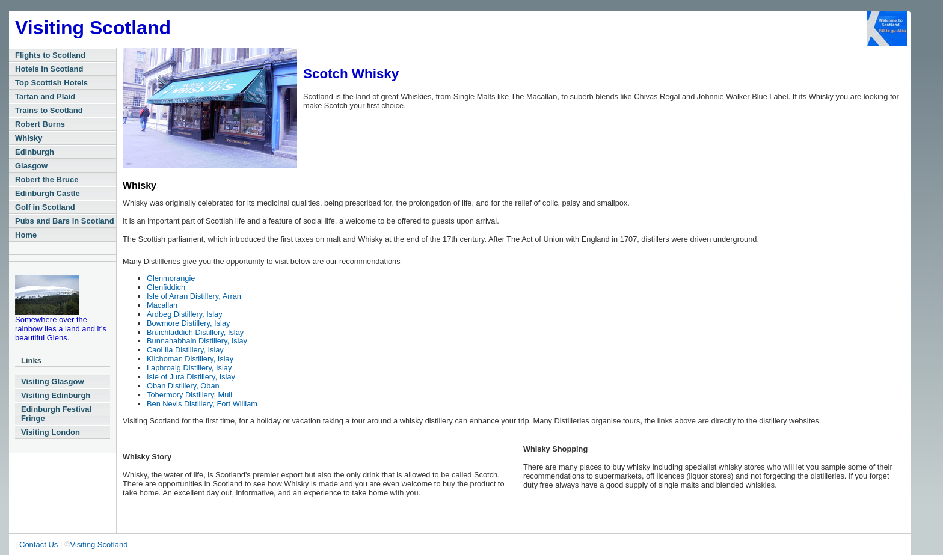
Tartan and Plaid (45, 96)
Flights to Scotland (50, 55)
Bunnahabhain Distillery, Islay (197, 340)
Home (26, 234)
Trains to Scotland (49, 110)
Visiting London (50, 432)
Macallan (162, 305)
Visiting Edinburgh (55, 395)
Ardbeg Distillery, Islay (185, 314)
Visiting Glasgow (52, 381)
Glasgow (31, 165)
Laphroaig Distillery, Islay (189, 367)
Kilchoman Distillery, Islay (190, 358)
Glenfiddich (166, 287)
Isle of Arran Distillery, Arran (194, 296)
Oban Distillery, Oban (183, 385)
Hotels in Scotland (49, 68)
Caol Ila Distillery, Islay (185, 349)
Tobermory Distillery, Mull (189, 394)
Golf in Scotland (45, 207)
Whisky (29, 138)
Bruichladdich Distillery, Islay (195, 332)
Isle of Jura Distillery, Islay (191, 376)
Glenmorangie (171, 278)
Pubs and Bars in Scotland (64, 220)
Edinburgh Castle (47, 193)
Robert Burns (40, 124)
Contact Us (38, 544)
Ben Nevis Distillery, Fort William (202, 403)
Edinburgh (34, 151)
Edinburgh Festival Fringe (56, 414)
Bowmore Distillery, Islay (188, 323)
